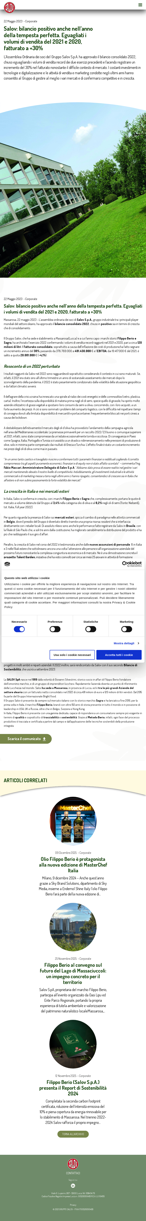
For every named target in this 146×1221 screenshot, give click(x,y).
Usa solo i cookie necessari (72, 654)
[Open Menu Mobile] (140, 4)
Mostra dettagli (124, 643)
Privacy (73, 1204)
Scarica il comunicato (27, 738)
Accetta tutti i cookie (119, 654)
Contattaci (73, 1173)
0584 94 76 (90, 1193)
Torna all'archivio (73, 1134)
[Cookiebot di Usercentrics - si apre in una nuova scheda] (125, 564)
